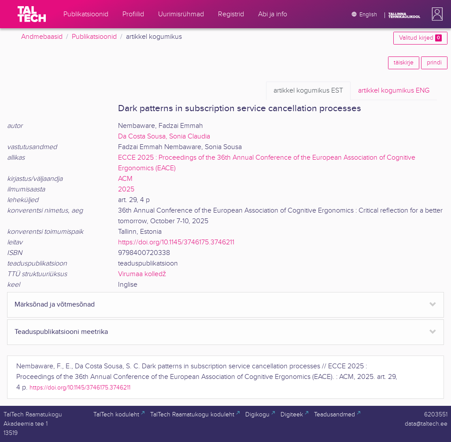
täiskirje (404, 62)
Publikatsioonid (94, 37)
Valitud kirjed (420, 37)
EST (308, 91)
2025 (126, 189)
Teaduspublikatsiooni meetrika (61, 332)
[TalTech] (32, 14)
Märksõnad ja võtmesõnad (55, 304)
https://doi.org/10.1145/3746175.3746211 (176, 242)
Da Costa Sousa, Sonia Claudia (164, 136)
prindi (434, 62)
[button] (435, 14)
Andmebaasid (42, 37)
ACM (125, 179)
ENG (393, 91)
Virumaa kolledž (142, 274)
